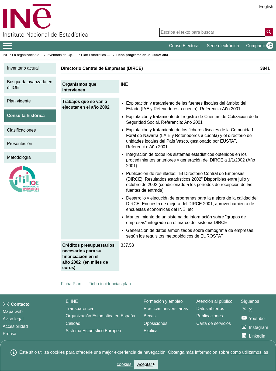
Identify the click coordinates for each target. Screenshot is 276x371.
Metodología (19, 157)
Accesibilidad (15, 326)
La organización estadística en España (41, 55)
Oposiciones (155, 323)
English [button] (266, 6)
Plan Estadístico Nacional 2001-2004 (109, 55)
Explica (151, 330)
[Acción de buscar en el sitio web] (269, 32)
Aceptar (146, 364)
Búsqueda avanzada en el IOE (29, 85)
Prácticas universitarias (166, 308)
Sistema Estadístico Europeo (93, 330)
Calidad (73, 323)
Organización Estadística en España (100, 316)
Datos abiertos (210, 308)
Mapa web (13, 311)
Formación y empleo (163, 301)
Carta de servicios (213, 323)
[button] (258, 46)
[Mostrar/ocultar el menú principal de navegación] (8, 46)
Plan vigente (19, 101)
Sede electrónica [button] (223, 45)
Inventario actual (23, 68)
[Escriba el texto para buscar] (212, 32)
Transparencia (79, 308)
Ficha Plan (71, 283)
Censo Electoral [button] (184, 45)
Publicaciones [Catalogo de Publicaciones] (209, 316)
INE (5, 55)
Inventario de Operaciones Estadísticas (77, 55)
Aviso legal (13, 319)
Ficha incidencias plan (109, 283)
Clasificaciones (21, 130)
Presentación (19, 143)
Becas (150, 316)
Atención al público (214, 301)
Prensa (9, 333)
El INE (72, 301)
